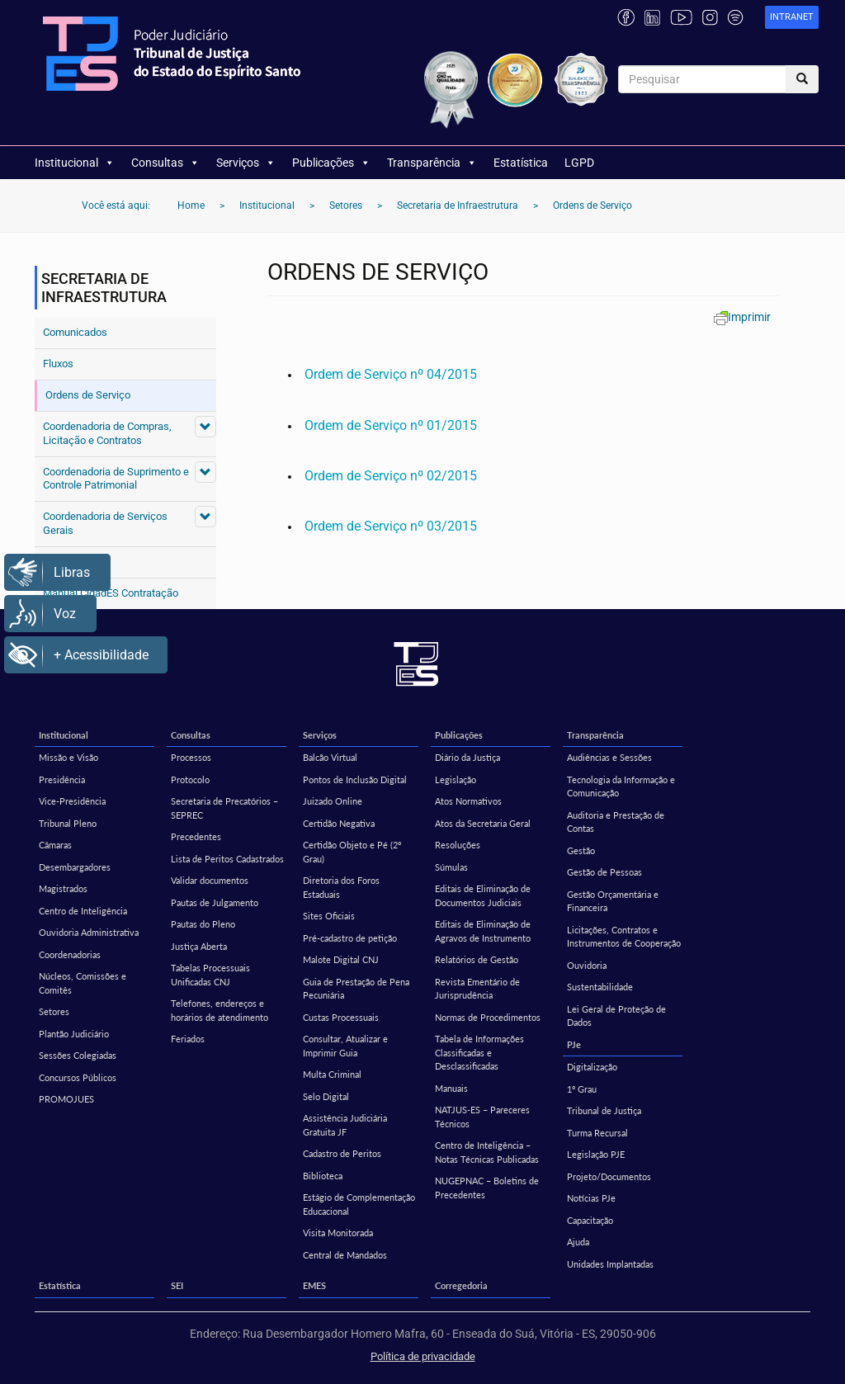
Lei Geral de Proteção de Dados (616, 1016)
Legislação (455, 779)
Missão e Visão (68, 757)
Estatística (520, 162)
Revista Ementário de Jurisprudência (477, 988)
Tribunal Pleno (68, 823)
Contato (61, 561)
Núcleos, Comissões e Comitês (82, 983)
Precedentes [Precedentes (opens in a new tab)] (196, 836)
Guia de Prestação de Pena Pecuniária (356, 988)
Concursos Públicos (77, 1077)
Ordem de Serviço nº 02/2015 (390, 476)
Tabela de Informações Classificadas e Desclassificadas (479, 1052)
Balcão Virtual (330, 757)
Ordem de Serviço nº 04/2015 (390, 374)
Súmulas (451, 867)
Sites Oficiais (329, 915)
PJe (574, 1044)
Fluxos (58, 363)
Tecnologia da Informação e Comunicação (621, 786)
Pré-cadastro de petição (350, 938)
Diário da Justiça (467, 757)
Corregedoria (461, 1285)
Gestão (581, 850)
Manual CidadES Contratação (110, 593)
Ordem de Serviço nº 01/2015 (390, 425)
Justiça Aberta (199, 946)
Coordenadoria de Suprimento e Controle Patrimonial (116, 478)
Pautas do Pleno (203, 924)
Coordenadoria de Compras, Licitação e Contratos (107, 433)
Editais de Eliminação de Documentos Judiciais (483, 895)
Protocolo (190, 779)
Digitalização (592, 1066)
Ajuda (578, 1241)
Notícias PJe (591, 1198)
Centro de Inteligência (83, 910)
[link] (792, 18)
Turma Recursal (597, 1132)
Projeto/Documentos (609, 1176)
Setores (54, 1011)
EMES (314, 1285)
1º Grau (582, 1089)
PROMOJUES (66, 1099)
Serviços (246, 162)
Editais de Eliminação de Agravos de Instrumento (483, 931)
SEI (177, 1285)
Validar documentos (209, 880)
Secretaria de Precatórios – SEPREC (224, 808)
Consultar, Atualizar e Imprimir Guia (345, 1045)
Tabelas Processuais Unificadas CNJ (210, 974)
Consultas (165, 162)
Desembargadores (75, 867)
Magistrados (63, 888)
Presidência (62, 779)
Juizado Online (332, 801)
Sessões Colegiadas (77, 1055)
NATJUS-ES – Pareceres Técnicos (482, 1116)
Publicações (331, 162)
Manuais (451, 1088)
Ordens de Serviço (87, 395)
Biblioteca (322, 1175)
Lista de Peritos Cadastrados (227, 858)
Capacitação (590, 1220)
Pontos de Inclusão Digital (355, 779)
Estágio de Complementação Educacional (359, 1204)
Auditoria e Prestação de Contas (615, 822)
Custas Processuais (341, 1017)
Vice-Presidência (72, 801)
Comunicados (75, 332)
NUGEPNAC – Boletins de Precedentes (487, 1187)
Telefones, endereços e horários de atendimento (219, 1010)
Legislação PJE (596, 1154)
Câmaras (55, 844)
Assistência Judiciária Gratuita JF (345, 1124)
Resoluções (457, 844)
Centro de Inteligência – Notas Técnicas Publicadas (487, 1152)
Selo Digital (326, 1096)
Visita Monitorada (338, 1232)
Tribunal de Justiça (604, 1110)
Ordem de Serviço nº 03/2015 (390, 526)
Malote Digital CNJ (341, 959)
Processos (191, 757)
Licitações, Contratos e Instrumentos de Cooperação (624, 936)
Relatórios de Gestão (476, 959)
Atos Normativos (468, 801)
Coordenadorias (70, 954)
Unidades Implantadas (610, 1264)
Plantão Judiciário (74, 1033)
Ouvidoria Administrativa (89, 932)
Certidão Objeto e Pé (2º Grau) (352, 851)
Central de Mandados (345, 1254)
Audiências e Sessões (609, 757)
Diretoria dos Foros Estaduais (341, 887)
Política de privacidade (423, 1356)
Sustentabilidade (600, 986)
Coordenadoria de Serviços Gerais (105, 523)
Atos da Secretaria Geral (483, 823)
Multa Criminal (332, 1074)
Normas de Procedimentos (488, 1017)
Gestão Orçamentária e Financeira (613, 901)
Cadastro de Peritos (342, 1153)
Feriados (188, 1038)
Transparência (432, 162)
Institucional (75, 162)
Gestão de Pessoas (604, 872)
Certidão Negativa (339, 823)
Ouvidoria (587, 965)
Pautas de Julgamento (214, 902)
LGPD (579, 162)
